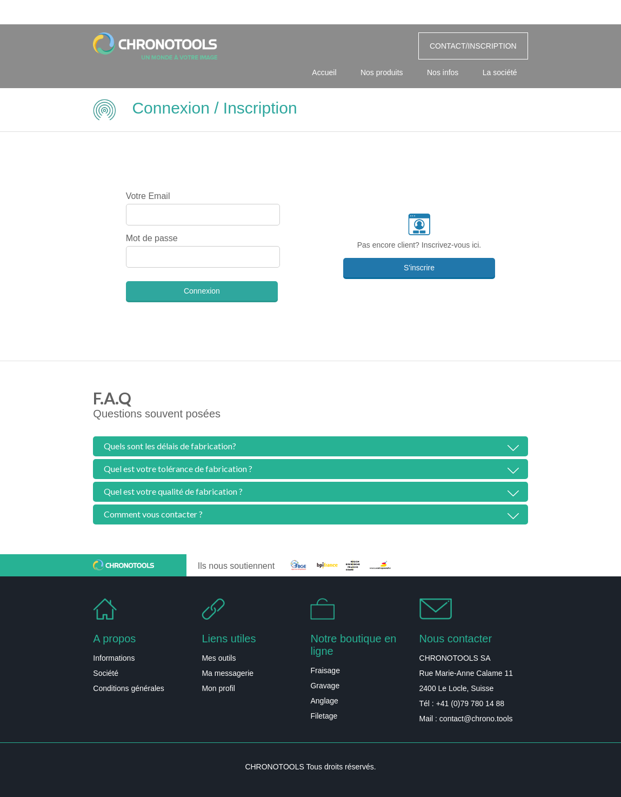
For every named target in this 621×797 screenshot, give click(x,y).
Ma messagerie (227, 673)
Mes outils (219, 658)
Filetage (323, 716)
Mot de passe (152, 238)
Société (105, 673)
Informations (114, 658)
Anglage (324, 700)
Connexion (202, 291)
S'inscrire (419, 267)
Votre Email (148, 196)
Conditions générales (128, 688)
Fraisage (324, 670)
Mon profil (218, 688)
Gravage (324, 685)
